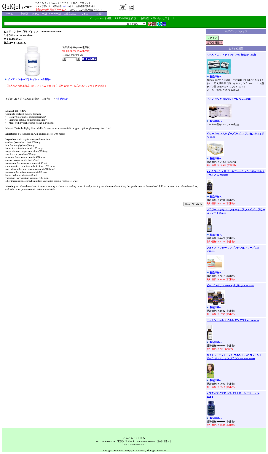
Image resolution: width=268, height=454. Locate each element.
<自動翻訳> (62, 98)
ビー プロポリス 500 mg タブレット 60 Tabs (230, 285)
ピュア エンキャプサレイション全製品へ (29, 79)
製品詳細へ (216, 76)
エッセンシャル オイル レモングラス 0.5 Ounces (233, 320)
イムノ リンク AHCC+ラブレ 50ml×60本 (229, 99)
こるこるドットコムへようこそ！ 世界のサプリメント (63, 3)
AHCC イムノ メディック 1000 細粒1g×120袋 (231, 54)
